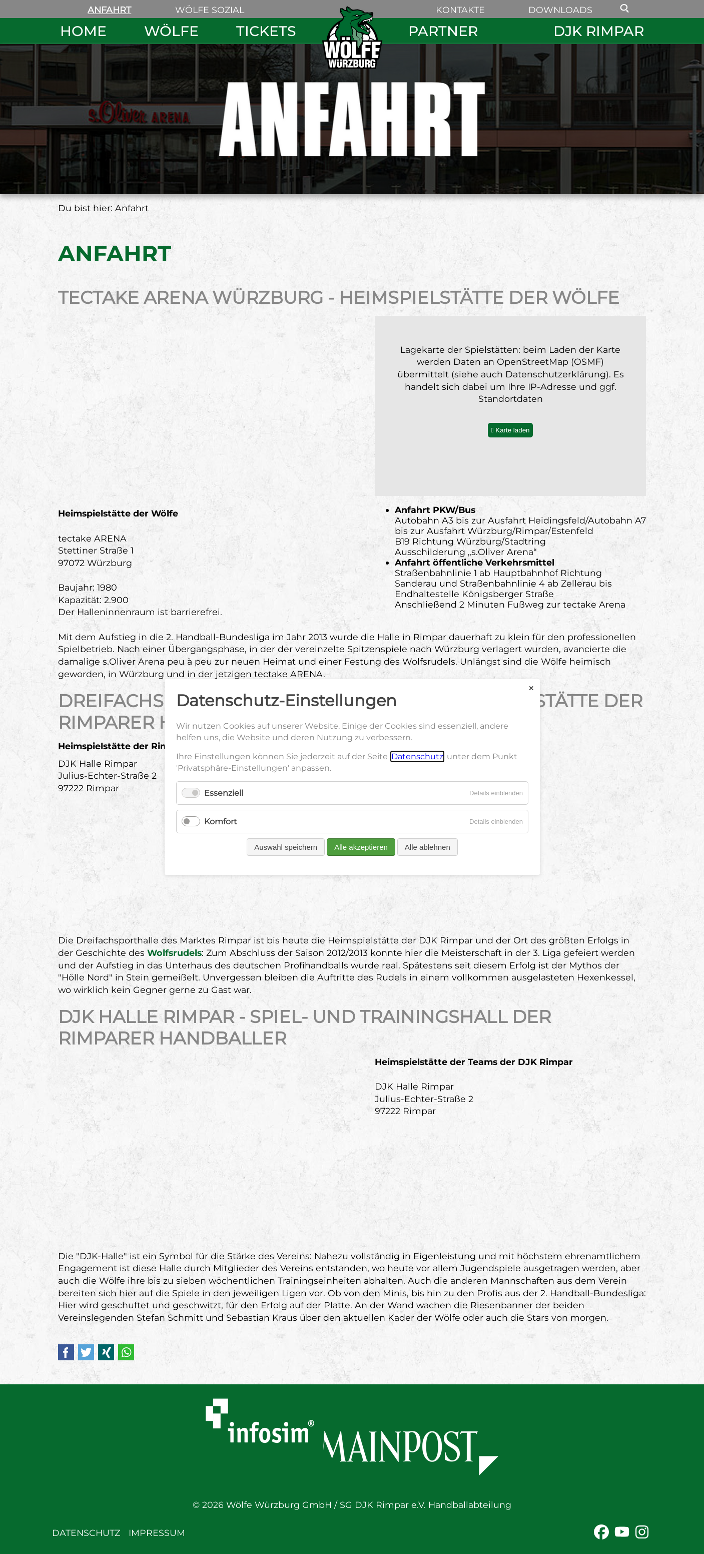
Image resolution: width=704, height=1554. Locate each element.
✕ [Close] (530, 688)
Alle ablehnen (427, 847)
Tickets (266, 31)
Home (83, 31)
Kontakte (460, 10)
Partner (443, 31)
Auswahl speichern (285, 847)
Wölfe (171, 31)
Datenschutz (86, 1532)
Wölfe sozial (209, 10)
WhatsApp (126, 1352)
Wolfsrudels (174, 952)
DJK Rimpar (598, 31)
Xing (106, 1352)
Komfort (220, 821)
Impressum (157, 1532)
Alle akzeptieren (361, 847)
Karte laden (512, 430)
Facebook (66, 1352)
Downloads (560, 10)
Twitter (86, 1352)
